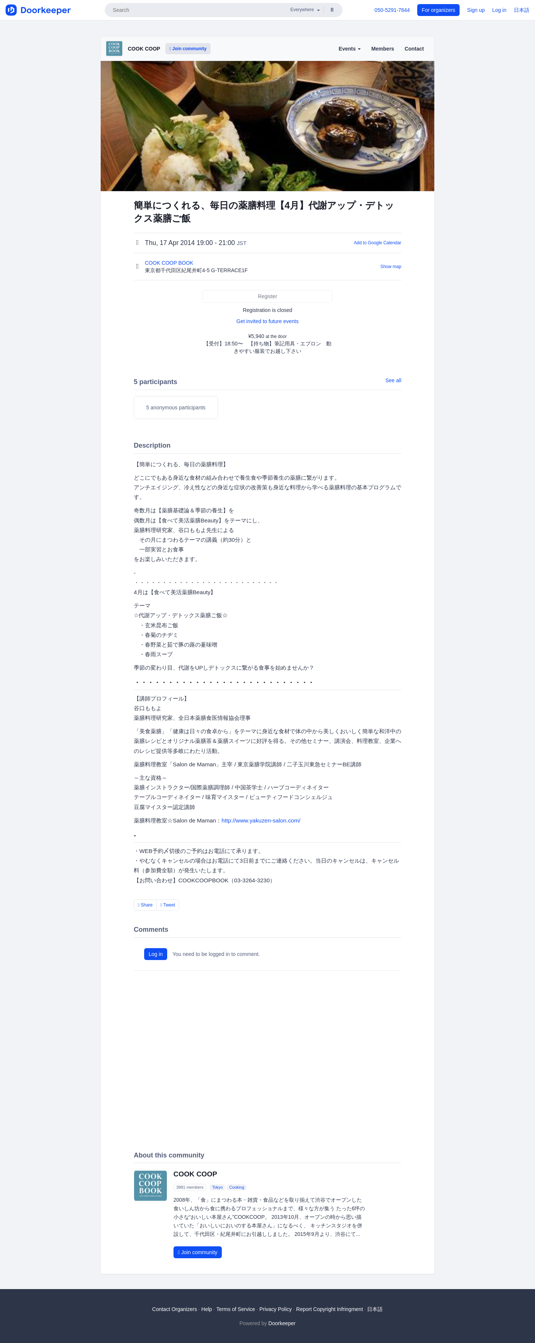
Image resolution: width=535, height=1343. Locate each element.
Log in (499, 10)
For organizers (438, 10)
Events (350, 49)
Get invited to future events (267, 321)
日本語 (521, 10)
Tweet (167, 905)
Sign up (475, 10)
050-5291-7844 (392, 10)
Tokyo (217, 1187)
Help (206, 1309)
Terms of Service (235, 1309)
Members (382, 49)
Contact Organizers (174, 1309)
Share (145, 905)
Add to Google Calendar (377, 242)
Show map (390, 266)
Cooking (236, 1187)
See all (393, 380)
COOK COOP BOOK (170, 263)
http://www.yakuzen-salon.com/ (260, 820)
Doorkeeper (281, 1323)
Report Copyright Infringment (329, 1309)
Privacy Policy (275, 1309)
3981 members (189, 1187)
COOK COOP (144, 49)
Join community (188, 48)
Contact (414, 49)
